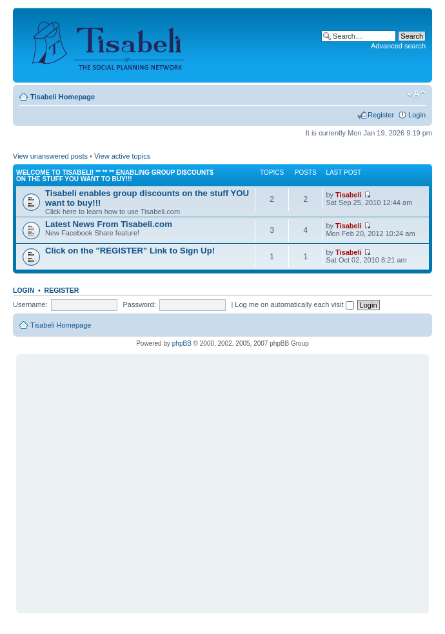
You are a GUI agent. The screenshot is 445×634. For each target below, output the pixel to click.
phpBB (182, 343)
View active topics (122, 156)
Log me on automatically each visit (294, 304)
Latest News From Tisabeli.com (108, 224)
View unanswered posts (50, 156)
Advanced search (398, 46)
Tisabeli (348, 195)
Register (381, 115)
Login (417, 115)
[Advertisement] (121, 478)
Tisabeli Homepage (62, 97)
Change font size (416, 94)
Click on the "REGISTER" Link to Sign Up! (130, 250)
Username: (30, 304)
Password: (139, 304)
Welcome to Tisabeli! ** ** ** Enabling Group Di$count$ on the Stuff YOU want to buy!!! (114, 176)
